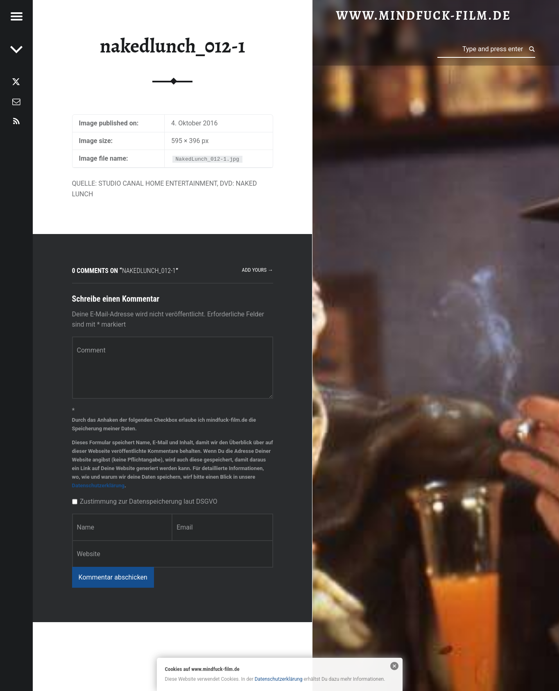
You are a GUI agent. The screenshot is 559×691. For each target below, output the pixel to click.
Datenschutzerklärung (98, 485)
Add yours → (257, 270)
